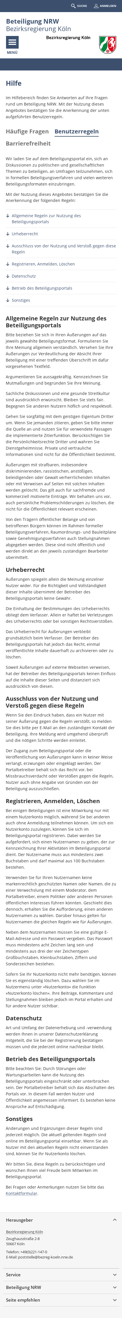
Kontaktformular (21, 1193)
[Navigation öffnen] (12, 42)
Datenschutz (24, 276)
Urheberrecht (25, 233)
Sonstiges (21, 300)
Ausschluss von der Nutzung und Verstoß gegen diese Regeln (64, 249)
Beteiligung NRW (32, 21)
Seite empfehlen (23, 1300)
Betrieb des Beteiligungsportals (42, 288)
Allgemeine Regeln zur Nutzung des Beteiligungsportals (46, 218)
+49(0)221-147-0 (33, 1251)
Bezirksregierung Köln (24, 1231)
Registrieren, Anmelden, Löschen (43, 264)
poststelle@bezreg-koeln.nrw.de (45, 1257)
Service (13, 1274)
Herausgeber (19, 1220)
